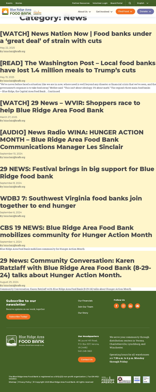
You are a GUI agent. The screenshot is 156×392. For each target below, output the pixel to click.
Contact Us (87, 359)
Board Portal (116, 3)
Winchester (116, 347)
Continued (54, 91)
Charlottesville (118, 343)
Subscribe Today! (18, 316)
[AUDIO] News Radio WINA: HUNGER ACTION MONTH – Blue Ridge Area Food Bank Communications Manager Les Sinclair (72, 139)
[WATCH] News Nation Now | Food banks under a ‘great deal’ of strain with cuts (76, 37)
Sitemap (12, 382)
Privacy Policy (24, 382)
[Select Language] (143, 3)
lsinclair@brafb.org (14, 51)
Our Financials (85, 301)
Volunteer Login (100, 3)
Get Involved (102, 12)
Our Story (83, 313)
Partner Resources (81, 3)
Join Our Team (85, 307)
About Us (83, 12)
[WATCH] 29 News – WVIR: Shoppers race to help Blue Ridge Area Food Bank (70, 106)
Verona (140, 340)
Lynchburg (134, 343)
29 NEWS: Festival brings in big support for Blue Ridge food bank (77, 172)
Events (9, 3)
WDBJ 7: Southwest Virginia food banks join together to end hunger (71, 202)
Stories (18, 3)
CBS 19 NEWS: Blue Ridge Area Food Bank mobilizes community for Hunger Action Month (76, 231)
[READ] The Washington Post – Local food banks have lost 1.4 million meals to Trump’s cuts (77, 66)
